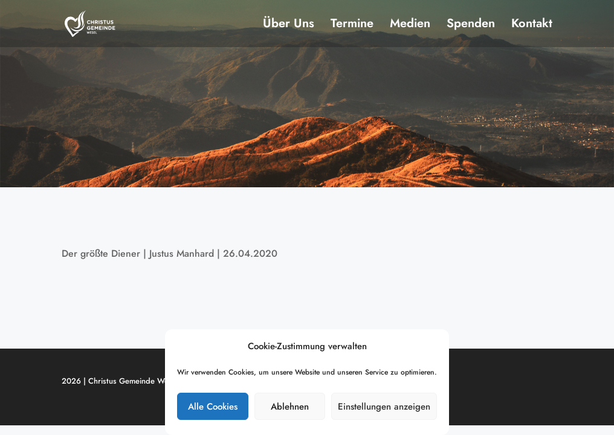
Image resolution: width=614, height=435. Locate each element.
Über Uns (288, 25)
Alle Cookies (213, 406)
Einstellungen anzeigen (384, 406)
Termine (352, 25)
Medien (410, 25)
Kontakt (531, 25)
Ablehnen (290, 406)
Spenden (471, 25)
